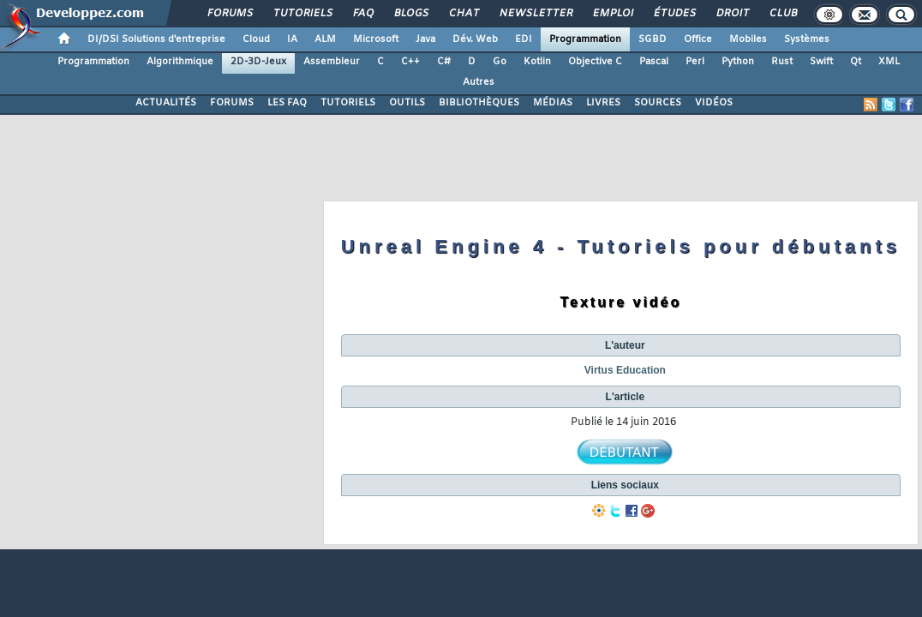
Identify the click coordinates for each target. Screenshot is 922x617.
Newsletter (535, 14)
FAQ (362, 14)
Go (499, 62)
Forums (229, 14)
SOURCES (657, 103)
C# (444, 62)
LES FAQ (287, 103)
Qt (855, 62)
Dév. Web (475, 39)
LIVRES (603, 103)
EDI (523, 39)
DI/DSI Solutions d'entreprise (156, 39)
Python (737, 62)
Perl (695, 62)
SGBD (652, 39)
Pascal (653, 62)
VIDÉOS (714, 103)
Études (674, 14)
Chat (463, 14)
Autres (478, 82)
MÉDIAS (552, 103)
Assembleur (331, 62)
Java (425, 39)
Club (782, 14)
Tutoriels (302, 14)
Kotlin (537, 62)
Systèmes (806, 39)
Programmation (585, 39)
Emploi (612, 14)
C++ (410, 62)
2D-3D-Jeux (258, 62)
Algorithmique (180, 62)
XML (889, 62)
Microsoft (375, 39)
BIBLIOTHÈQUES (479, 103)
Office (698, 39)
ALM (325, 39)
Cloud (256, 39)
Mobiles (748, 39)
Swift (821, 62)
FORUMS (232, 103)
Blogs (410, 14)
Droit (732, 14)
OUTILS (407, 103)
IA (292, 39)
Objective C (595, 62)
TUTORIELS (347, 103)
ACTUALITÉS (165, 103)
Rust (782, 62)
